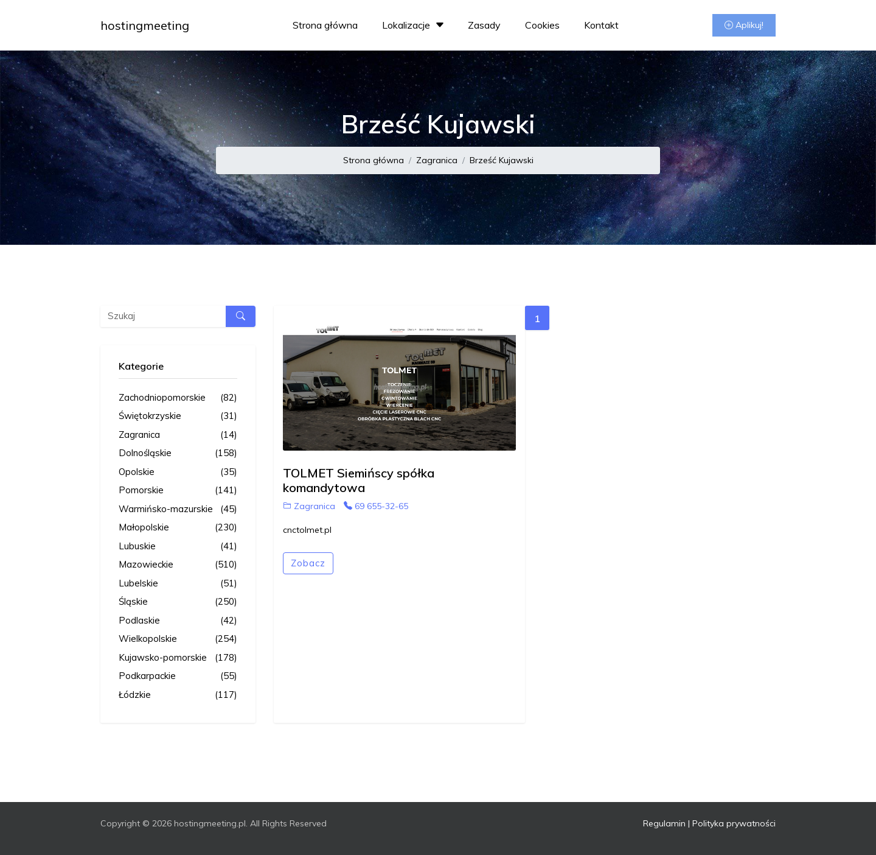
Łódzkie (178, 695)
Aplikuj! (744, 24)
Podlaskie (178, 621)
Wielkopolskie (178, 639)
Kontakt (601, 25)
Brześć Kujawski (502, 160)
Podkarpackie (178, 676)
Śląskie (178, 602)
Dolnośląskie (178, 453)
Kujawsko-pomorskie (178, 658)
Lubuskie (178, 547)
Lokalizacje (414, 25)
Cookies (542, 25)
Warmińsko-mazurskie (178, 509)
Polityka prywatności (734, 823)
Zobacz (308, 563)
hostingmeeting (144, 25)
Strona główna (325, 25)
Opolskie (178, 472)
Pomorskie (178, 491)
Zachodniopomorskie (178, 398)
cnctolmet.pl (307, 529)
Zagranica (436, 160)
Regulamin (664, 823)
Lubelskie (178, 584)
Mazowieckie (178, 565)
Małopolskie (178, 528)
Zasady (484, 25)
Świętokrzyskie (178, 416)
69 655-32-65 (376, 506)
